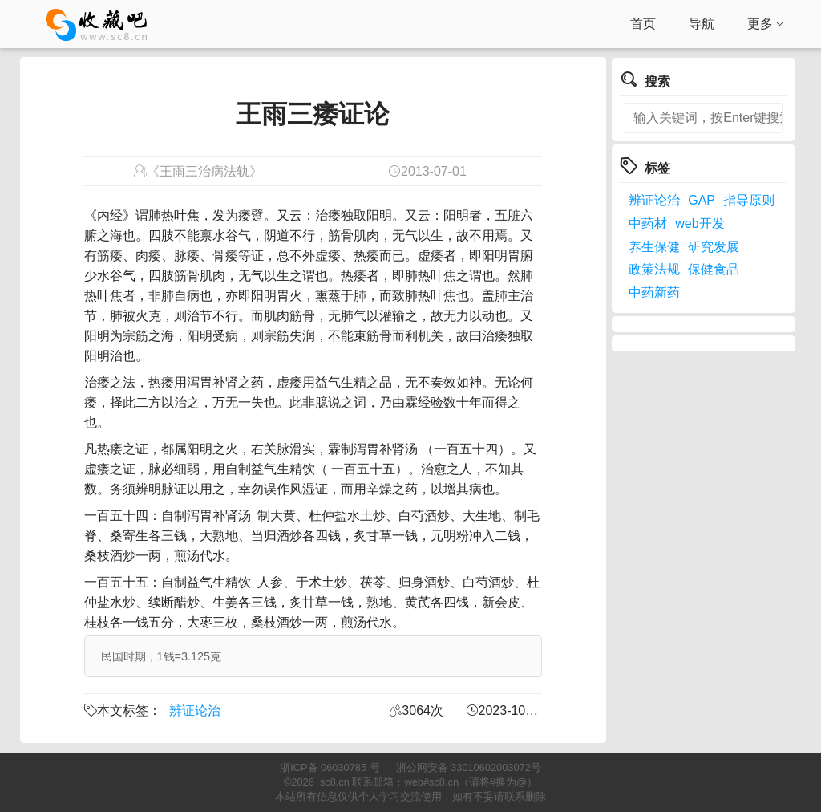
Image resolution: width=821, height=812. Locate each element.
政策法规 (654, 269)
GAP (701, 200)
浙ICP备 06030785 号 (329, 767)
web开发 (699, 223)
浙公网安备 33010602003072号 (468, 767)
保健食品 (713, 269)
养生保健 (654, 247)
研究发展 (713, 247)
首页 (643, 23)
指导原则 (748, 200)
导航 (701, 23)
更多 (766, 24)
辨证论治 (194, 710)
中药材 (648, 223)
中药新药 (654, 292)
